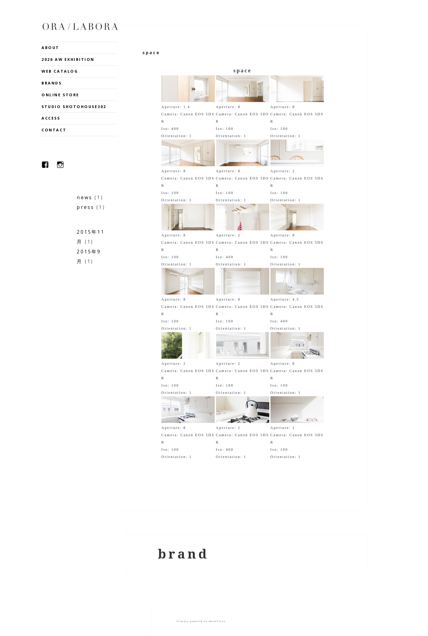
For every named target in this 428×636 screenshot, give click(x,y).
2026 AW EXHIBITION (67, 59)
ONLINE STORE (60, 94)
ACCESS (50, 118)
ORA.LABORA (80, 26)
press (85, 207)
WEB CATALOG (59, 71)
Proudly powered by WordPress (201, 621)
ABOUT (50, 47)
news (84, 197)
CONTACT (53, 130)
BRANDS (51, 83)
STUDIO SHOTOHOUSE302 (73, 106)
